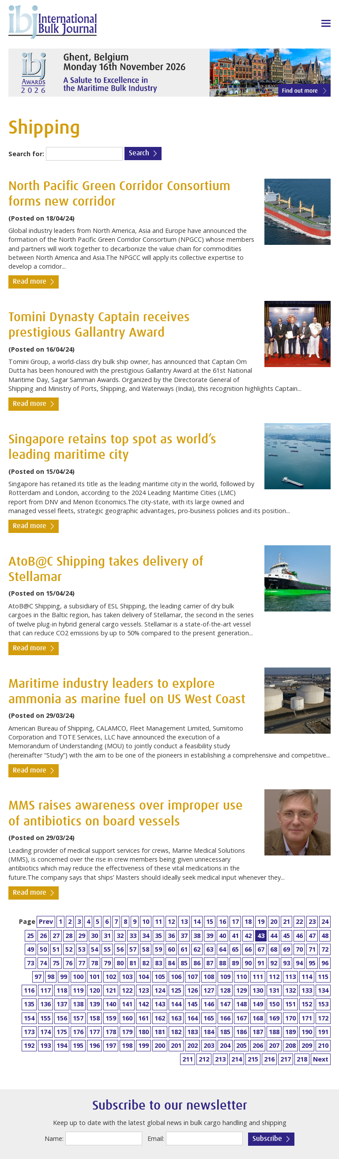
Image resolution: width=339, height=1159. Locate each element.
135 (29, 1004)
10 (145, 921)
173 (29, 1032)
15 (209, 921)
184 (208, 1032)
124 (159, 990)
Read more (29, 281)
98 (50, 976)
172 (323, 1018)
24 (324, 921)
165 (208, 1018)
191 (323, 1032)
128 (225, 990)
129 (241, 990)
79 (107, 963)
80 (120, 963)
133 (306, 990)
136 (45, 1004)
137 (61, 1004)
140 (110, 1004)
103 (127, 976)
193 (45, 1045)
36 (171, 935)
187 (257, 1032)
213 (220, 1059)
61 (184, 949)
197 (110, 1045)
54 (94, 949)
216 (269, 1059)
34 (145, 935)
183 (192, 1032)
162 (159, 1018)
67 (260, 949)
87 (209, 963)
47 (312, 935)
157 (78, 1018)
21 (286, 921)
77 (81, 963)
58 (145, 949)
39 (209, 935)
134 (323, 990)
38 (196, 935)
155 (45, 1018)
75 (56, 963)
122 (127, 990)
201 (176, 1045)
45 (286, 935)
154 (29, 1018)
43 (260, 935)
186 (241, 1032)
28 (68, 935)
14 (196, 921)
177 (94, 1032)
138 (78, 1004)
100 (78, 976)
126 (192, 990)
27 (56, 935)
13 (184, 921)
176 (78, 1032)
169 (274, 1018)
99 (63, 976)
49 (30, 949)
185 (225, 1032)
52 (68, 949)
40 (222, 935)
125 (176, 990)
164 (192, 1018)
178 (110, 1032)
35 (158, 935)
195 (78, 1045)
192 (29, 1045)
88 (222, 963)
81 (132, 963)
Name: (54, 1138)
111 (257, 976)
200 (159, 1045)
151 (290, 1004)
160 (127, 1018)
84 (171, 963)
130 (257, 990)
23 (312, 921)
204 (225, 1045)
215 (253, 1059)
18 (248, 921)
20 (273, 921)
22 (299, 921)
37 (184, 935)
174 (45, 1032)
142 (143, 1004)
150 (274, 1004)
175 (61, 1032)
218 (302, 1059)
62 (196, 949)
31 (107, 935)
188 (274, 1032)
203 (208, 1045)
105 (159, 976)
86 (196, 963)
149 (257, 1004)
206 (257, 1045)
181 (159, 1032)
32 (120, 935)
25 (30, 935)
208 (290, 1045)
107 (192, 976)
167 (241, 1018)
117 (45, 990)
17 (235, 921)
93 (286, 963)
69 (286, 949)
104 (143, 976)
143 (159, 1004)
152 (306, 1004)
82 (145, 963)
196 (94, 1045)
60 (171, 949)
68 (273, 949)
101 (94, 976)
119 (78, 990)
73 (30, 963)
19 (260, 921)
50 (43, 949)
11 (158, 921)
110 (241, 976)
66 (248, 949)
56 (120, 949)
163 (176, 1018)
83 (158, 963)
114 (306, 976)
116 (29, 990)
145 (192, 1004)
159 (110, 1018)
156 (61, 1018)
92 (273, 963)
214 (236, 1059)
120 (94, 990)
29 (81, 935)
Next (320, 1059)
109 (225, 976)
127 (208, 990)
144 (176, 1004)
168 (257, 1018)
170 (290, 1018)
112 (274, 976)
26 (43, 935)
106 (176, 976)
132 (290, 990)
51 (56, 949)
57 (132, 949)
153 (323, 1004)
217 (285, 1059)
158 (94, 1018)
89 (235, 963)
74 (43, 963)
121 (110, 990)
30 (94, 935)
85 (184, 963)
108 (208, 976)
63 (209, 949)
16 (222, 921)
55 (107, 949)
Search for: (26, 154)
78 (94, 963)
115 (323, 976)
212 (204, 1059)
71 (312, 949)
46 (299, 935)
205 (241, 1045)
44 (273, 935)
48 (324, 935)
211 (187, 1059)
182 (176, 1032)
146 (208, 1004)
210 (323, 1045)
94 (299, 963)
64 (222, 949)
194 (61, 1045)
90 (248, 963)
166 (225, 1018)
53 (81, 949)
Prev (46, 921)
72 (324, 949)
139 (94, 1004)
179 (127, 1032)
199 (143, 1045)
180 (143, 1032)
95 (312, 963)
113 (290, 976)
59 (158, 949)
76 (68, 963)
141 (127, 1004)
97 (37, 976)
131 (274, 990)
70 (299, 949)
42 (248, 935)
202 (192, 1045)
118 (61, 990)
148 (241, 1004)
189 (290, 1032)
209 (306, 1045)
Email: (155, 1138)
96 (324, 963)
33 (132, 935)
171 (306, 1018)
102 (110, 976)
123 (143, 990)
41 (235, 935)
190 (306, 1032)
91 (260, 963)
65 (235, 949)
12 (171, 921)
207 (274, 1045)
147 (225, 1004)
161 (143, 1018)
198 (127, 1045)
